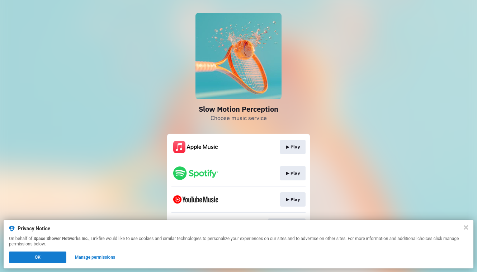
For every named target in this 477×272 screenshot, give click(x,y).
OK (38, 257)
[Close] (466, 227)
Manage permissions (95, 257)
